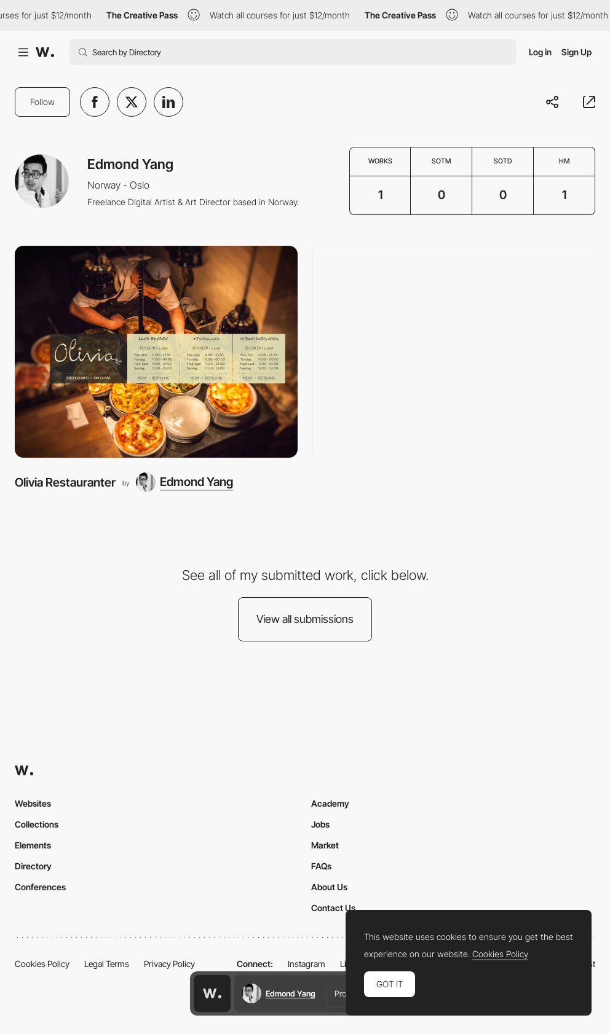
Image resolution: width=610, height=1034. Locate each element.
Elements (33, 845)
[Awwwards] (45, 52)
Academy (330, 803)
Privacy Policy (169, 963)
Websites (33, 803)
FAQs (321, 866)
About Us (329, 887)
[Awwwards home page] (212, 993)
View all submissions (305, 619)
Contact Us (333, 908)
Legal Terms (106, 963)
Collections (36, 824)
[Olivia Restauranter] (156, 352)
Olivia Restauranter (65, 482)
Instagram (306, 963)
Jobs (320, 824)
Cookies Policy (42, 963)
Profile (345, 993)
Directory (33, 866)
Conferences (40, 887)
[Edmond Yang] (184, 482)
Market (325, 845)
